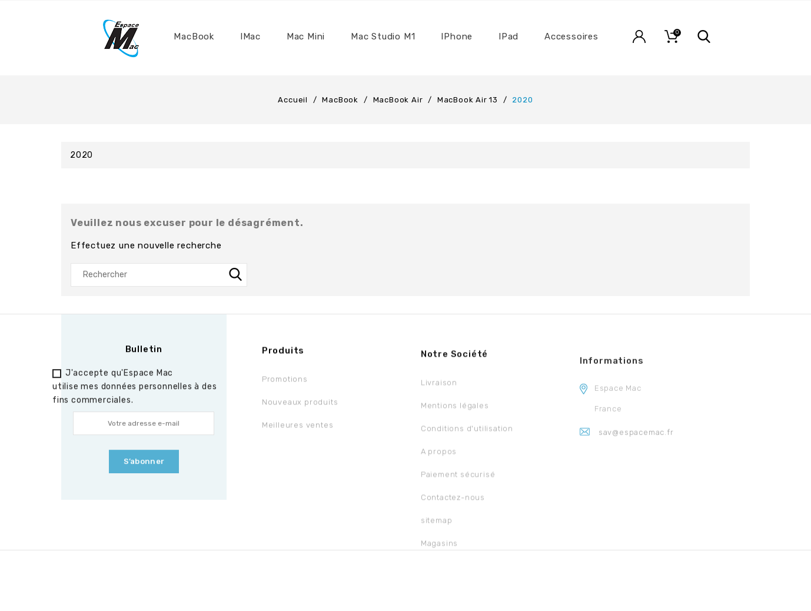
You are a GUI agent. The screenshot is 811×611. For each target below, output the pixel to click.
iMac (250, 36)
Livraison (439, 390)
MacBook (194, 36)
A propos (439, 458)
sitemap (437, 527)
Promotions (285, 382)
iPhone (457, 36)
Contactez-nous (453, 504)
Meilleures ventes (298, 428)
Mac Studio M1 (383, 36)
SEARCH (235, 275)
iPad (508, 36)
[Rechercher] (159, 275)
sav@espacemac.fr (636, 445)
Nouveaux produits (300, 405)
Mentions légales (455, 413)
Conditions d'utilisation (467, 435)
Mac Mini (306, 36)
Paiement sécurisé (458, 481)
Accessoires (571, 36)
